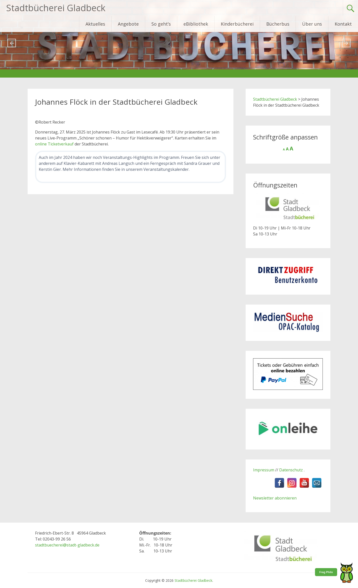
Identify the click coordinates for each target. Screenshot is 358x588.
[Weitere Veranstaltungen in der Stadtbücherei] (130, 167)
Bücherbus (277, 24)
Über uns (312, 24)
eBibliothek (195, 24)
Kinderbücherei (237, 24)
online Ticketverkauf (54, 144)
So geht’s (161, 24)
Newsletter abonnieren (275, 498)
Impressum (263, 470)
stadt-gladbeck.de (83, 545)
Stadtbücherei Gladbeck (55, 8)
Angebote (128, 24)
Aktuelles (95, 24)
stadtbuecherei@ (51, 545)
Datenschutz (291, 470)
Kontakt (343, 24)
